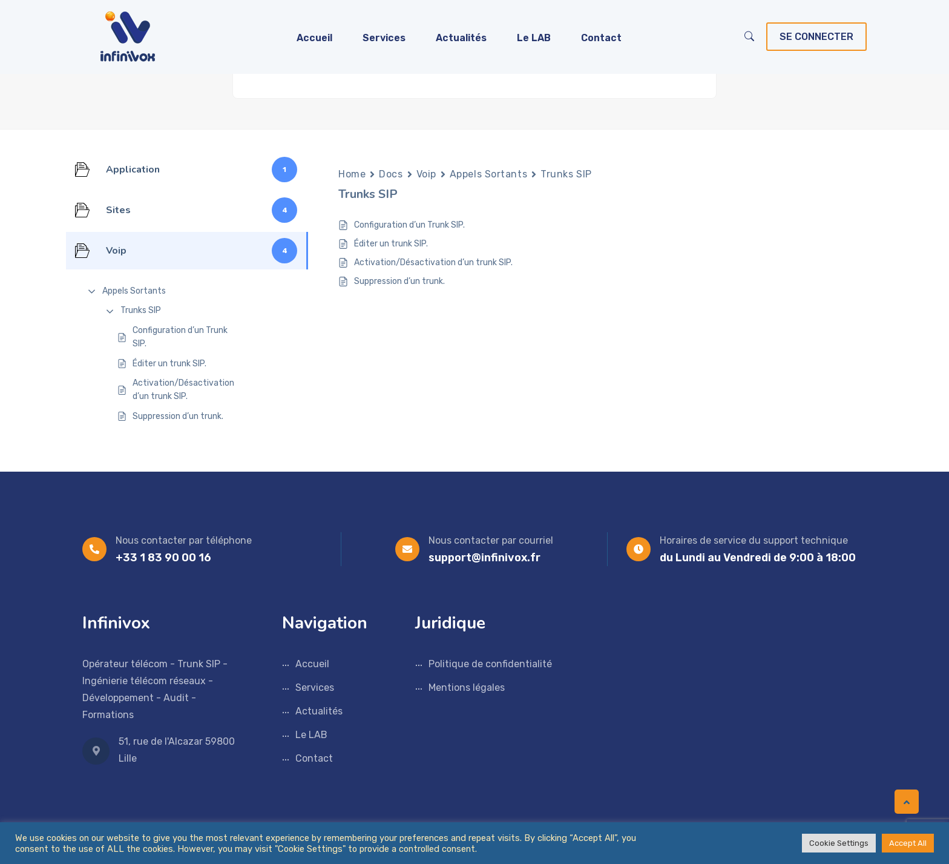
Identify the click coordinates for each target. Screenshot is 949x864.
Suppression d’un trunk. (178, 416)
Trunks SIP (140, 310)
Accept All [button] (908, 843)
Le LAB (534, 38)
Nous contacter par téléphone (184, 540)
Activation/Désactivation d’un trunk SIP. (183, 389)
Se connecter (816, 36)
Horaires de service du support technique (754, 540)
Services (384, 38)
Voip (426, 174)
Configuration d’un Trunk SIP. (180, 337)
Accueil (314, 38)
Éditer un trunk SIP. (169, 363)
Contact (601, 38)
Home (352, 174)
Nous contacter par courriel (491, 540)
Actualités (461, 38)
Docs (390, 174)
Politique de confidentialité (490, 664)
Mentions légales (467, 687)
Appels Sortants (134, 291)
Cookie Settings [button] (839, 843)
